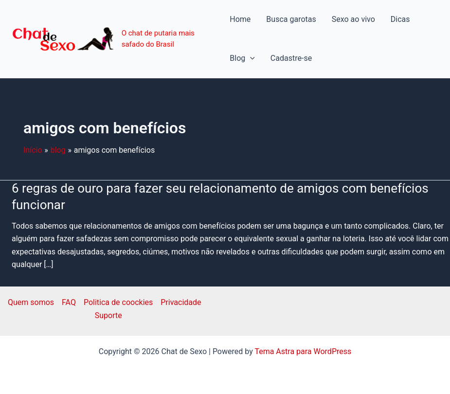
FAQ (69, 302)
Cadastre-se (291, 58)
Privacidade (181, 302)
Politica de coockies (118, 302)
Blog (242, 58)
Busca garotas (291, 19)
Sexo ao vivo (353, 19)
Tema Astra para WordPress (302, 351)
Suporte (108, 315)
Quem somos (31, 302)
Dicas (400, 19)
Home (240, 19)
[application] (250, 58)
